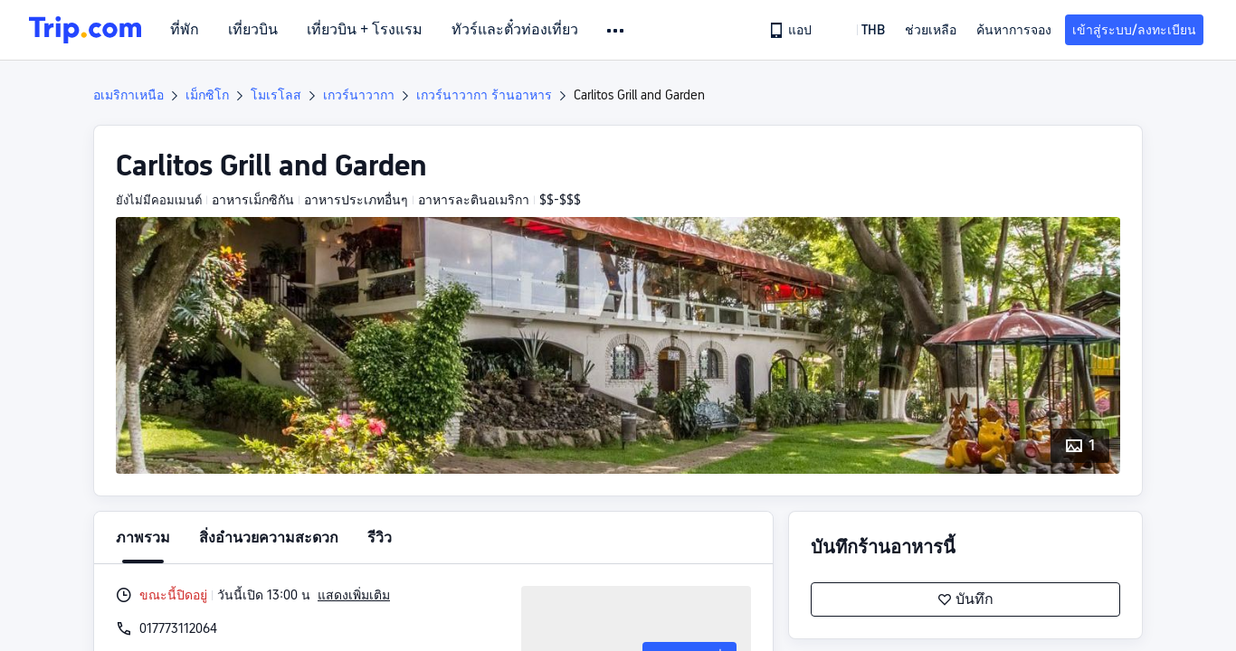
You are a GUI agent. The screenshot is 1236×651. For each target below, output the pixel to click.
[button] (616, 31)
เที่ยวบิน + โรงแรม (365, 30)
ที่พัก (184, 30)
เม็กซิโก (207, 95)
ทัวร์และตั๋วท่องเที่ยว (515, 30)
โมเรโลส (276, 95)
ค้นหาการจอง (1013, 30)
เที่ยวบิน (253, 30)
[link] (792, 29)
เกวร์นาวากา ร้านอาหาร (484, 95)
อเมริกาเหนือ (128, 95)
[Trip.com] (85, 29)
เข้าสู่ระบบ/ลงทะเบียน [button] (1134, 30)
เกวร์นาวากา (359, 95)
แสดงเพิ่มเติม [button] (354, 595)
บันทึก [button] (965, 599)
